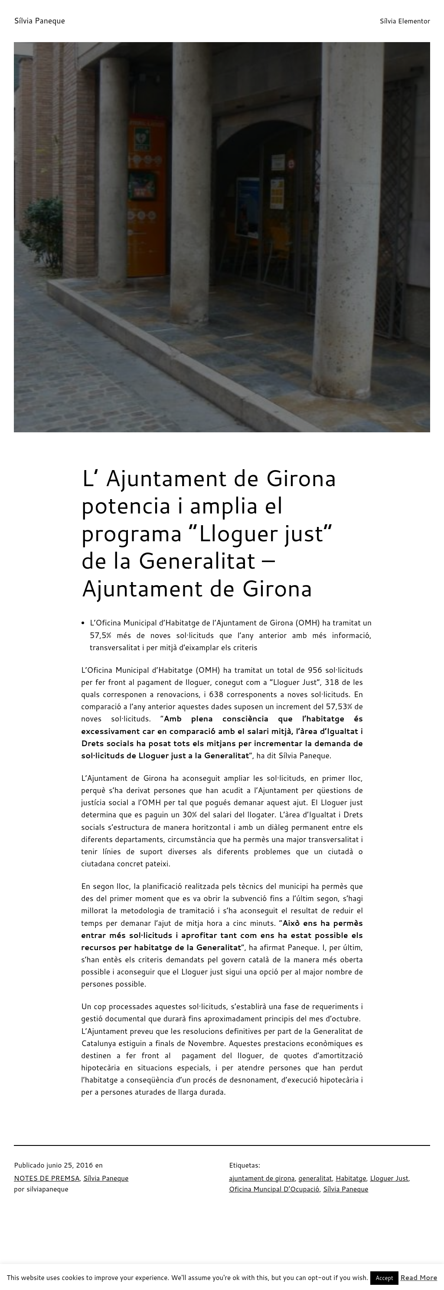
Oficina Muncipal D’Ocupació (274, 1189)
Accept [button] (384, 1278)
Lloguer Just (389, 1178)
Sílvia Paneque (39, 20)
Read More (418, 1277)
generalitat (315, 1178)
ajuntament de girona (262, 1178)
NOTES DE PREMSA (46, 1178)
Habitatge (351, 1178)
